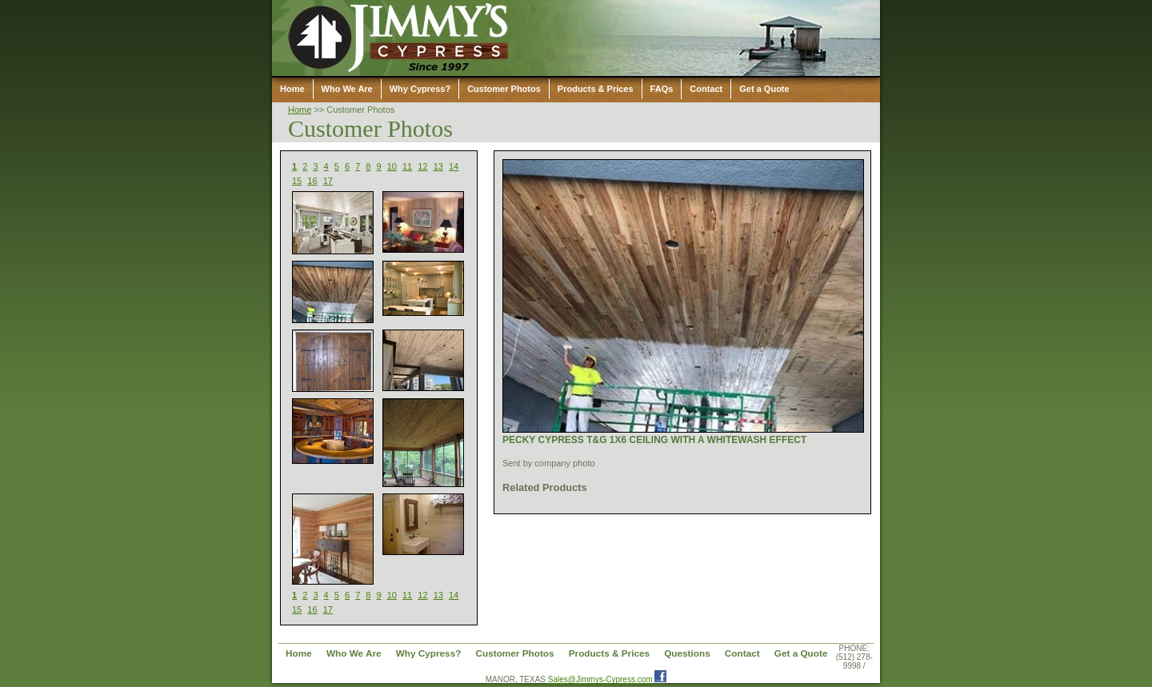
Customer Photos (504, 89)
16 (312, 181)
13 (438, 166)
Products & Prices (596, 89)
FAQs (662, 89)
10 (392, 166)
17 (328, 181)
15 (297, 181)
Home (292, 89)
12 (422, 166)
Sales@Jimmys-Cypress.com (600, 679)
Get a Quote (764, 89)
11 (407, 166)
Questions (687, 653)
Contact (706, 89)
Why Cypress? (420, 89)
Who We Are (347, 89)
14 (453, 166)
